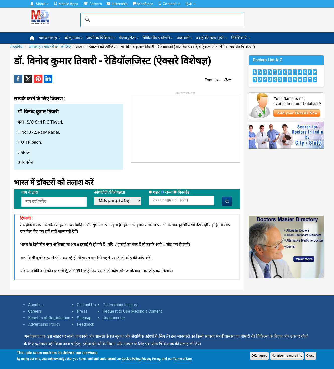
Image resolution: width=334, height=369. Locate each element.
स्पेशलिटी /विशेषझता (109, 192)
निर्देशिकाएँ (240, 37)
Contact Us (169, 4)
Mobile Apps (66, 4)
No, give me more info (287, 355)
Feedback (85, 324)
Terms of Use (182, 359)
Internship (117, 4)
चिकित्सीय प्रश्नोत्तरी (157, 37)
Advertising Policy (44, 324)
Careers (92, 4)
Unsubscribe (114, 317)
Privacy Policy (150, 359)
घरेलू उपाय (74, 37)
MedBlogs (143, 4)
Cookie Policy (131, 359)
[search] (161, 20)
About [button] (39, 4)
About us (36, 304)
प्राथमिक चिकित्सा (101, 37)
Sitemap (84, 317)
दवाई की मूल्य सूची (211, 37)
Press (82, 311)
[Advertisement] (168, 127)
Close (310, 355)
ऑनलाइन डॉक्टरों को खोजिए (50, 46)
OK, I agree (259, 355)
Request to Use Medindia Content (132, 311)
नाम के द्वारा (29, 192)
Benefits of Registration (49, 317)
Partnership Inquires (120, 304)
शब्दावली (184, 37)
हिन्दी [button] (190, 4)
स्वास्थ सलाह (49, 37)
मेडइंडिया (16, 46)
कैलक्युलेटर (128, 37)
